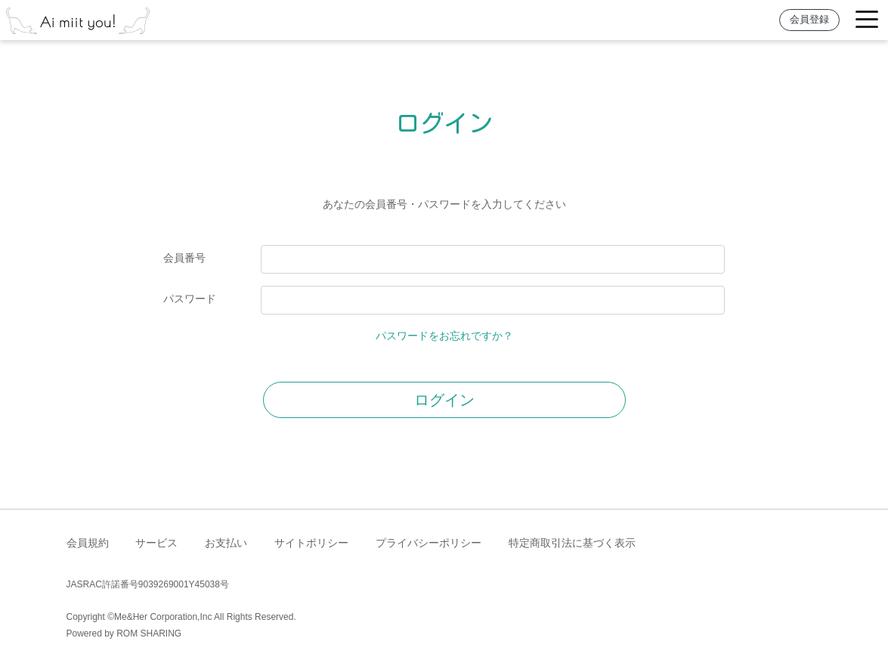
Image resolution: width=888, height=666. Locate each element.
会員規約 (88, 543)
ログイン (444, 400)
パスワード (189, 299)
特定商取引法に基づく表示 (572, 543)
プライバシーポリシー (428, 543)
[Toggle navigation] (867, 20)
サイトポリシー (311, 543)
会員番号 (184, 258)
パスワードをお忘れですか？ (444, 336)
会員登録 (809, 19)
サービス (156, 543)
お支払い (226, 543)
